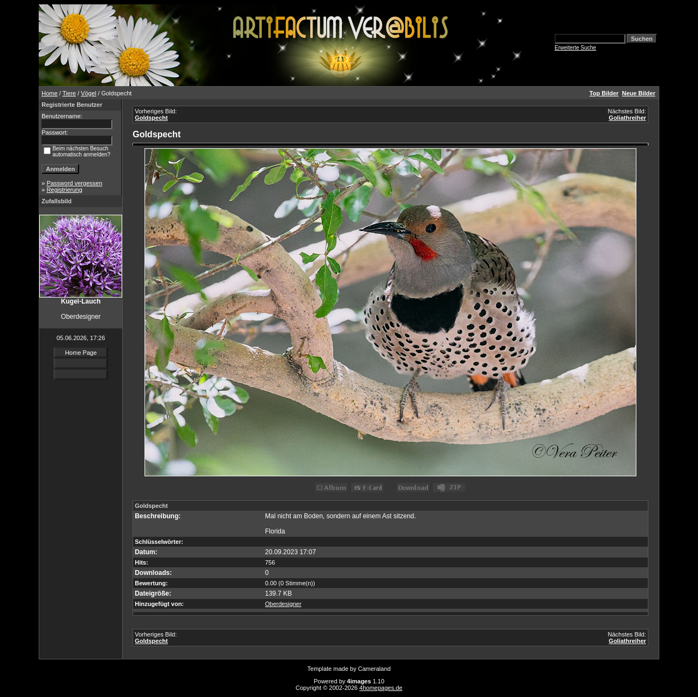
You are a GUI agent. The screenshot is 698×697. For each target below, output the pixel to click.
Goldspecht (151, 117)
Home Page (81, 352)
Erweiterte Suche (575, 48)
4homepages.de (380, 687)
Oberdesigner (283, 604)
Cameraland (374, 668)
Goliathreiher (627, 117)
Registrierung (64, 189)
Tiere (69, 93)
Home (49, 93)
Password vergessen (74, 183)
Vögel (88, 93)
